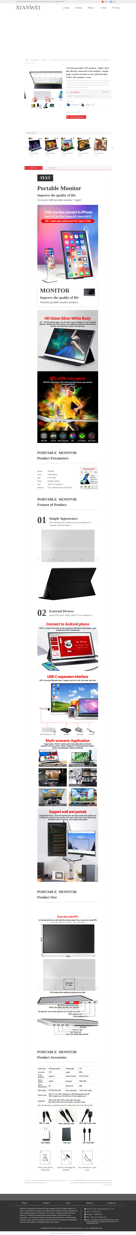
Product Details (33, 167)
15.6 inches (43, 60)
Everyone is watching (31, 133)
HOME (27, 60)
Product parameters (52, 167)
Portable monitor (35, 60)
